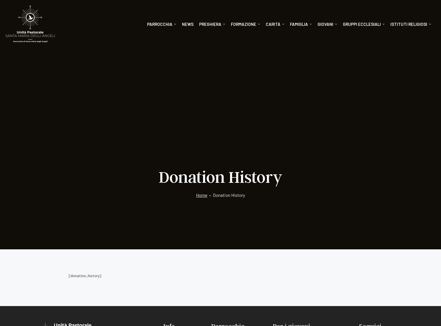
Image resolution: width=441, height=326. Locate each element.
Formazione (245, 24)
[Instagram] (378, 248)
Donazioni (173, 255)
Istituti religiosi (410, 24)
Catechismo (284, 245)
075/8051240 (60, 274)
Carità (275, 24)
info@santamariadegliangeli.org (70, 265)
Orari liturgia (222, 245)
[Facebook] (362, 248)
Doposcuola (284, 265)
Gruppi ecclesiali (364, 24)
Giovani (327, 24)
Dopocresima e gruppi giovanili (302, 276)
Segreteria (173, 245)
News (188, 24)
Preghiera (212, 24)
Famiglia (301, 24)
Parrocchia (161, 24)
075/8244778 (89, 274)
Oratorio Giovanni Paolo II (296, 255)
